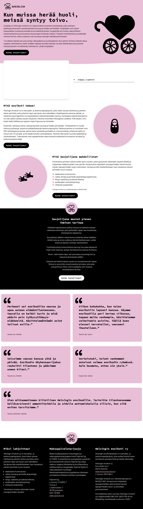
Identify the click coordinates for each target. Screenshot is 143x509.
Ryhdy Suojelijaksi (16, 52)
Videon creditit (86, 80)
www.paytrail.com (56, 495)
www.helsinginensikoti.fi (105, 471)
